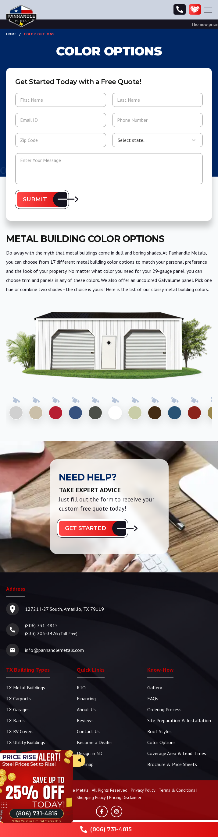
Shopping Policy (91, 797)
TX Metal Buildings (25, 687)
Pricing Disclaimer (125, 797)
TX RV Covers (20, 731)
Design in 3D (89, 753)
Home (11, 34)
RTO (81, 687)
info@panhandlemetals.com (54, 650)
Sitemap (85, 764)
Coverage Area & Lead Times (176, 753)
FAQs (152, 698)
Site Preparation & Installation (179, 720)
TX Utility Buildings (25, 742)
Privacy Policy (143, 790)
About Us (86, 709)
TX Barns (15, 720)
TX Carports (18, 698)
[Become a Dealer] (195, 9)
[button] (42, 199)
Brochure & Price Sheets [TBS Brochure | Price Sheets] (172, 764)
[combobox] (117, 140)
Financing (86, 698)
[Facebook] (102, 811)
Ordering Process (164, 709)
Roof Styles (159, 731)
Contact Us (88, 731)
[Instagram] (116, 811)
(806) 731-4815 (41, 625)
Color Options (161, 742)
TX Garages (18, 709)
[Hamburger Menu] (208, 10)
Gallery (154, 687)
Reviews (85, 720)
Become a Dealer (94, 742)
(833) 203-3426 (41, 633)
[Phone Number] (179, 9)
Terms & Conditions (177, 790)
